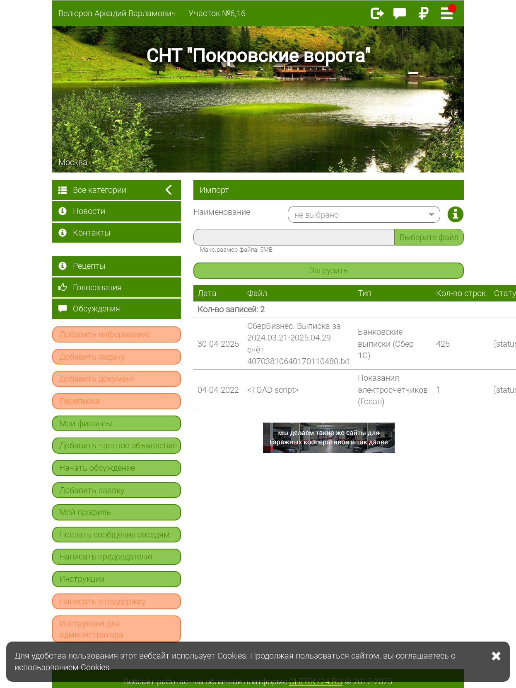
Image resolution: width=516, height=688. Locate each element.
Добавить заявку (92, 490)
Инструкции (81, 579)
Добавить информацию (104, 334)
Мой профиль (85, 512)
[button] (364, 214)
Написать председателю (105, 557)
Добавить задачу (92, 357)
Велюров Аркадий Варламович (117, 13)
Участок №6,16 (217, 13)
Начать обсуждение (97, 468)
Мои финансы (85, 423)
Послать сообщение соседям (114, 535)
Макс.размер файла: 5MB (236, 249)
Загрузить (328, 270)
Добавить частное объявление (118, 445)
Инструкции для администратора (91, 628)
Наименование (221, 212)
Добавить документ (97, 379)
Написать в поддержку (102, 601)
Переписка (79, 401)
